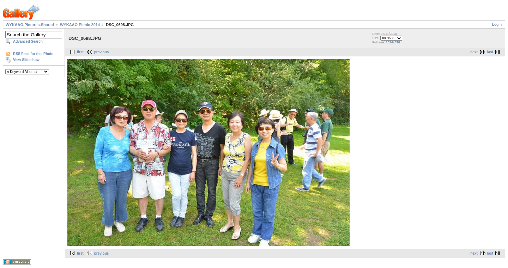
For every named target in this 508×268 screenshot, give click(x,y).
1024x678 (393, 42)
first (80, 52)
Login (497, 24)
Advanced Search (28, 41)
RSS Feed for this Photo (33, 54)
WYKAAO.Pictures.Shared (30, 25)
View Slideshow (26, 60)
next (474, 52)
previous (101, 52)
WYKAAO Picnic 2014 (80, 25)
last (490, 52)
